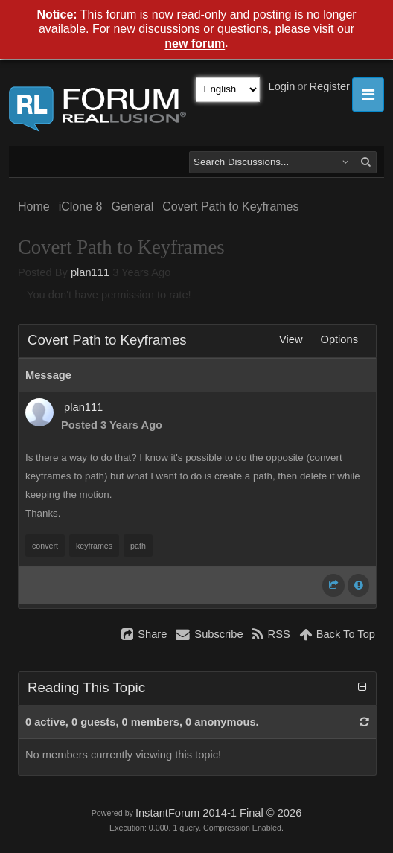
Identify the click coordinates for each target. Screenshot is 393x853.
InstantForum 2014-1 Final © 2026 (218, 813)
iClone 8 (81, 206)
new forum (194, 44)
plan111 (90, 272)
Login (282, 86)
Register (329, 86)
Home (34, 206)
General (132, 206)
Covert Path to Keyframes (230, 206)
